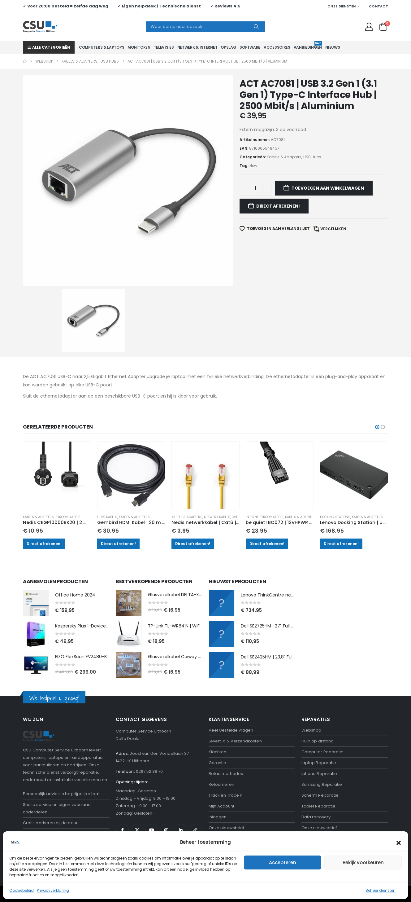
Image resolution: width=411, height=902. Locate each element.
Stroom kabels (71, 466)
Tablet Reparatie (318, 757)
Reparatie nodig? (43, 790)
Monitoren (139, 47)
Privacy (216, 790)
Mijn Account (221, 757)
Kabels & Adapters (41, 466)
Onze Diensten (341, 6)
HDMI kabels (109, 466)
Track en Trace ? (225, 746)
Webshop (311, 681)
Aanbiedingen (308, 45)
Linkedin (181, 781)
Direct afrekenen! (47, 492)
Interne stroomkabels (264, 466)
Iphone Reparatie (319, 725)
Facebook (122, 781)
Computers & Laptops (101, 47)
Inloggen (218, 768)
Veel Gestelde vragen (231, 681)
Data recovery (316, 768)
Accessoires (277, 47)
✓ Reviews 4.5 (225, 6)
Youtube (151, 781)
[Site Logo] (40, 27)
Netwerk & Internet (197, 47)
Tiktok (195, 781)
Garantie (218, 714)
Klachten (218, 703)
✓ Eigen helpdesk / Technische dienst (159, 6)
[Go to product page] (59, 425)
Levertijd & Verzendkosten (235, 692)
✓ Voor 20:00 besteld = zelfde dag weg (65, 6)
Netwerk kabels (218, 466)
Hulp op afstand (317, 692)
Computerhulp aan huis (325, 790)
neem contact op (89, 790)
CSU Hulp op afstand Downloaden (150, 809)
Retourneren (221, 735)
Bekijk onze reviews (228, 857)
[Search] (256, 26)
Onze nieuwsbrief (226, 779)
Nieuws (332, 47)
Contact (378, 6)
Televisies (164, 47)
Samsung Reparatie (321, 735)
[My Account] (369, 27)
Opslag (228, 47)
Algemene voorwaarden (234, 800)
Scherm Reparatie (320, 746)
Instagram (166, 781)
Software (250, 47)
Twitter (137, 781)
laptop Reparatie (318, 714)
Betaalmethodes (226, 725)
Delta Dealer (128, 690)
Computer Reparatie (322, 703)
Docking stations (333, 466)
